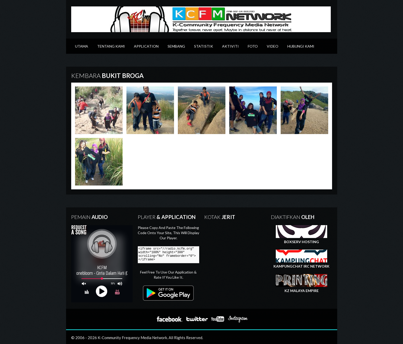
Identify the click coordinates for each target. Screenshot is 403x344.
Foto (253, 46)
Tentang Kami (111, 46)
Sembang (176, 46)
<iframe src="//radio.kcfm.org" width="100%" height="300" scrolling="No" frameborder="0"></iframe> (171, 254)
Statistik (203, 46)
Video (272, 46)
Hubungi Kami (300, 46)
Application (146, 46)
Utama (81, 46)
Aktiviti (230, 46)
